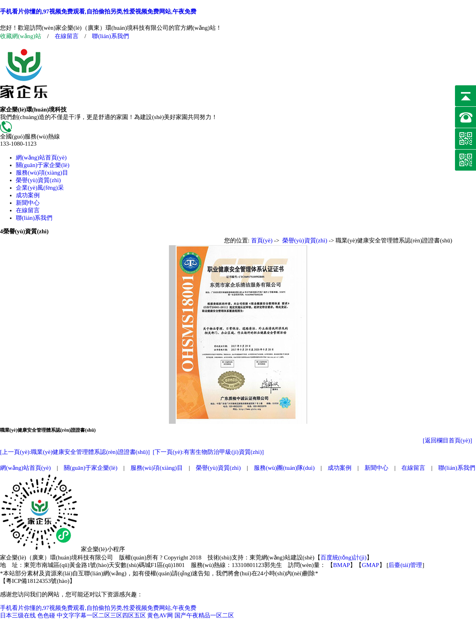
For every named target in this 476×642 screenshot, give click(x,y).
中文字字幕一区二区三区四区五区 (101, 615)
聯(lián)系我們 (110, 36)
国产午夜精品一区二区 (204, 615)
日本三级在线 (18, 615)
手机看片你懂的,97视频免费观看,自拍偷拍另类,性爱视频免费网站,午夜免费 (98, 11)
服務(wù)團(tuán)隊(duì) (284, 468)
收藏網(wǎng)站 (20, 36)
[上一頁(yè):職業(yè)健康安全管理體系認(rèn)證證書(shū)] (75, 452)
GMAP (370, 565)
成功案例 (28, 195)
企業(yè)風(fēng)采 (40, 188)
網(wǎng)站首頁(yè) (41, 157)
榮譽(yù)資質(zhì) (38, 180)
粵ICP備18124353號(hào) (37, 581)
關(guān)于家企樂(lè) (42, 165)
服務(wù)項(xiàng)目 (42, 172)
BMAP (341, 565)
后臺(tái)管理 (405, 565)
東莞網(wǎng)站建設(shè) (282, 557)
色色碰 (46, 615)
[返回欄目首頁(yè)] (447, 440)
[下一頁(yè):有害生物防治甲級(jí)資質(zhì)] (208, 452)
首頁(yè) (262, 240)
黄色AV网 (160, 615)
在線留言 (67, 36)
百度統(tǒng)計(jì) (344, 557)
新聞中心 (28, 203)
